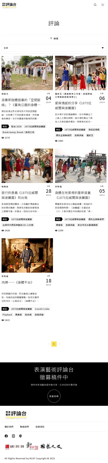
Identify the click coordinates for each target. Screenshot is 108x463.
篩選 (54, 38)
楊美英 (5, 186)
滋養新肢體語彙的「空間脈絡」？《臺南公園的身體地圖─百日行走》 (21, 104)
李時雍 (58, 186)
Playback (7, 314)
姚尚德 (28, 314)
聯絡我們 (24, 426)
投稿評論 (79, 135)
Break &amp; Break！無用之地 (18, 132)
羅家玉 (90, 135)
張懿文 (5, 93)
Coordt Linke (42, 308)
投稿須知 (40, 426)
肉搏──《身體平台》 (18, 282)
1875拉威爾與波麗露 (35, 126)
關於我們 (9, 426)
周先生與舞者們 (64, 135)
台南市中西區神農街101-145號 (18, 224)
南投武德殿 (94, 129)
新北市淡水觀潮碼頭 (88, 224)
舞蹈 (5, 126)
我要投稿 (54, 396)
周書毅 (59, 224)
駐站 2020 (16, 126)
